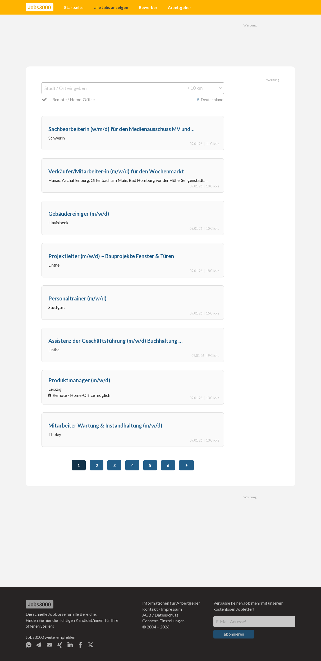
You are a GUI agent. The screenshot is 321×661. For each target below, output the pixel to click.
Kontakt (150, 608)
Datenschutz (167, 614)
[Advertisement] (160, 40)
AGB (147, 614)
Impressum (171, 608)
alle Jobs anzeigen (111, 7)
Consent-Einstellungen (163, 620)
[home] (39, 7)
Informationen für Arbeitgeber (171, 602)
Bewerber (148, 7)
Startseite (74, 7)
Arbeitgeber (179, 7)
